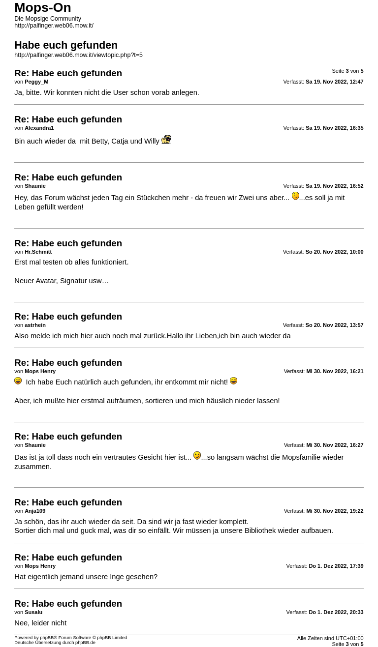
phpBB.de (85, 642)
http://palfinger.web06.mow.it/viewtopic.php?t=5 (78, 55)
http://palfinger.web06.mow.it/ (54, 25)
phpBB (47, 637)
